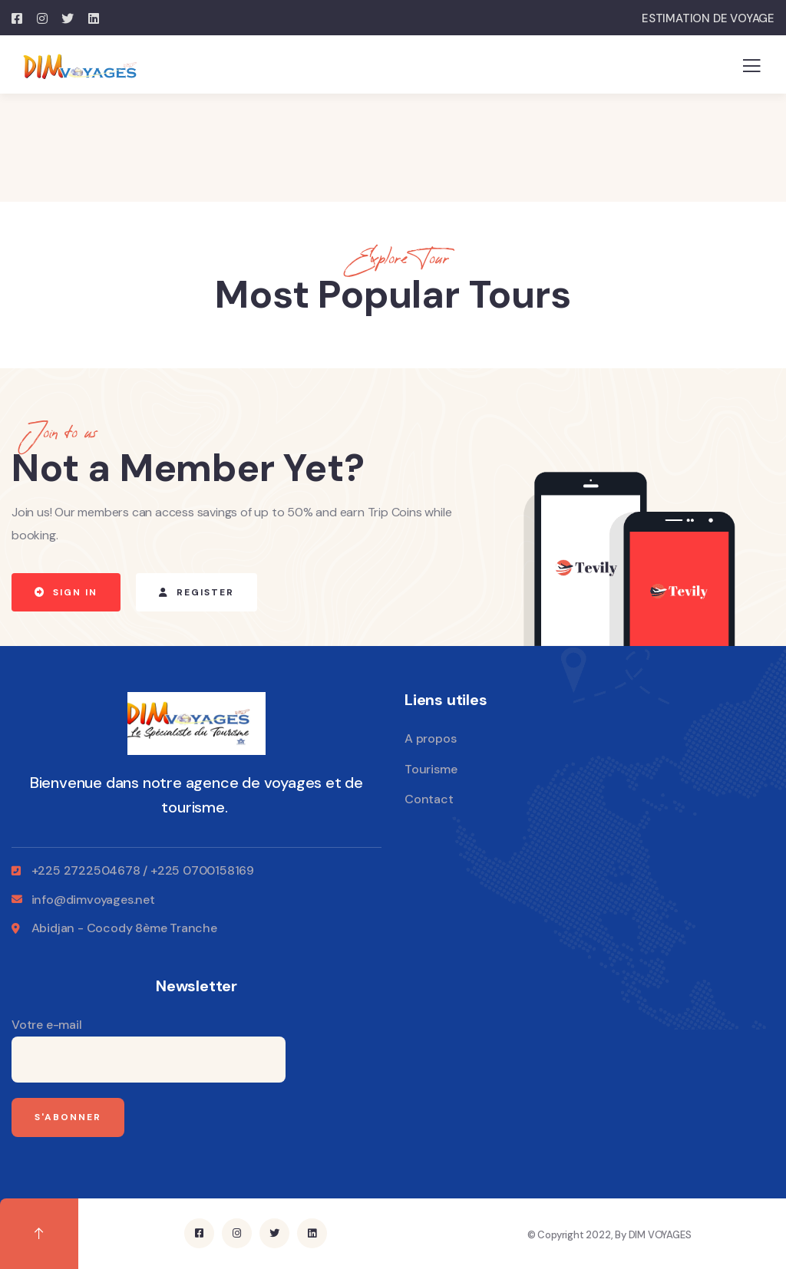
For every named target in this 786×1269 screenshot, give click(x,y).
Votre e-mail (149, 1050)
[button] (66, 592)
